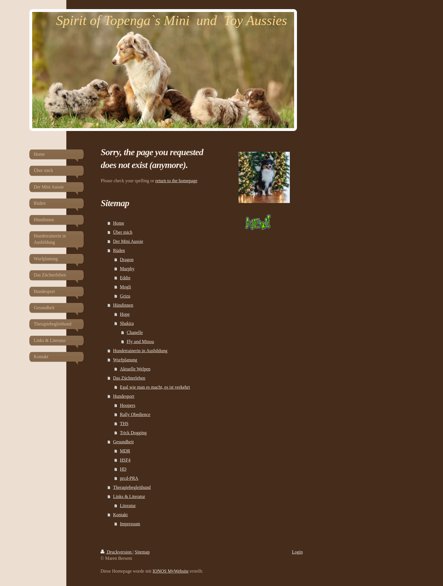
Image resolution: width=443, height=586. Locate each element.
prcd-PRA (129, 478)
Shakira (127, 323)
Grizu (125, 296)
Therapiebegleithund (132, 487)
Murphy (127, 268)
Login (297, 552)
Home (118, 223)
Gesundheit (123, 441)
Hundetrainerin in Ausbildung (140, 350)
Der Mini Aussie (128, 241)
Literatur (128, 505)
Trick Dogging (133, 432)
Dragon (127, 259)
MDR (125, 450)
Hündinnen (123, 305)
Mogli (125, 286)
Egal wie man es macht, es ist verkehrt (155, 387)
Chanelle (135, 332)
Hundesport (123, 396)
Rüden (119, 250)
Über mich (122, 232)
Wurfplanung (125, 359)
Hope (125, 314)
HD (123, 469)
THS (124, 423)
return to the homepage (176, 180)
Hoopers (127, 405)
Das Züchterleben (129, 378)
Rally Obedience (135, 414)
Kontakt (120, 514)
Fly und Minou (140, 341)
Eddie (125, 277)
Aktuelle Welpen (135, 368)
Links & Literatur (129, 496)
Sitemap (142, 552)
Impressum (130, 523)
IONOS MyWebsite (170, 571)
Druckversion (117, 552)
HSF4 (125, 460)
